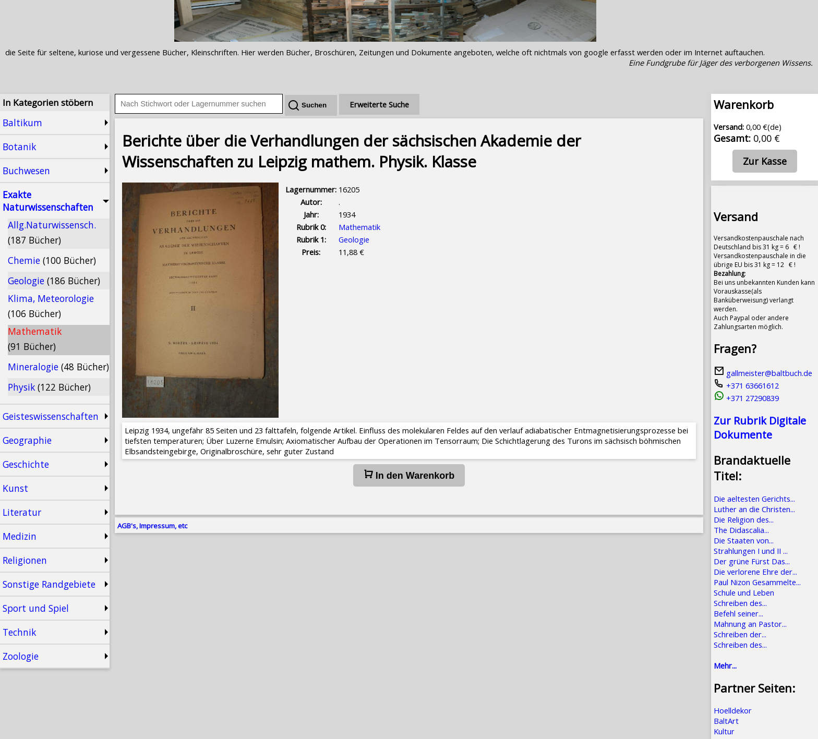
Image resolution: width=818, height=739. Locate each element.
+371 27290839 (746, 398)
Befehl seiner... (738, 613)
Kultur (724, 731)
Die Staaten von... (744, 540)
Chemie (52, 260)
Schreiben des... (740, 603)
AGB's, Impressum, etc (152, 525)
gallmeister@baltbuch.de (763, 373)
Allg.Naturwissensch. (52, 232)
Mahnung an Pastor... (750, 624)
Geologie (54, 280)
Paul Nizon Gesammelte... (757, 582)
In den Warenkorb (409, 475)
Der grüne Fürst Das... (752, 561)
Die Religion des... (744, 519)
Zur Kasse (765, 161)
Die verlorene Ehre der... (755, 571)
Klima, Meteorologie (51, 306)
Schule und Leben (744, 592)
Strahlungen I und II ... (751, 551)
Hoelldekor (733, 710)
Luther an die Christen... (754, 509)
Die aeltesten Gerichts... (754, 498)
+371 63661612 (746, 385)
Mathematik (35, 339)
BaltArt (726, 721)
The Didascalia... (741, 530)
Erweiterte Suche (379, 104)
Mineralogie (58, 366)
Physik (49, 387)
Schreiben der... (740, 634)
